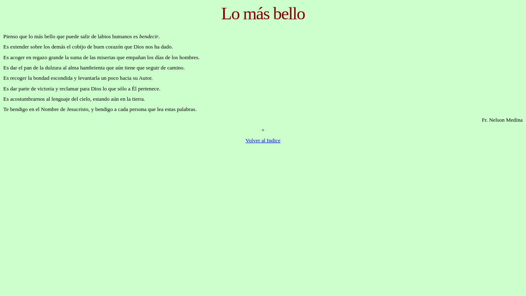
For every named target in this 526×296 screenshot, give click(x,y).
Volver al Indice (263, 140)
